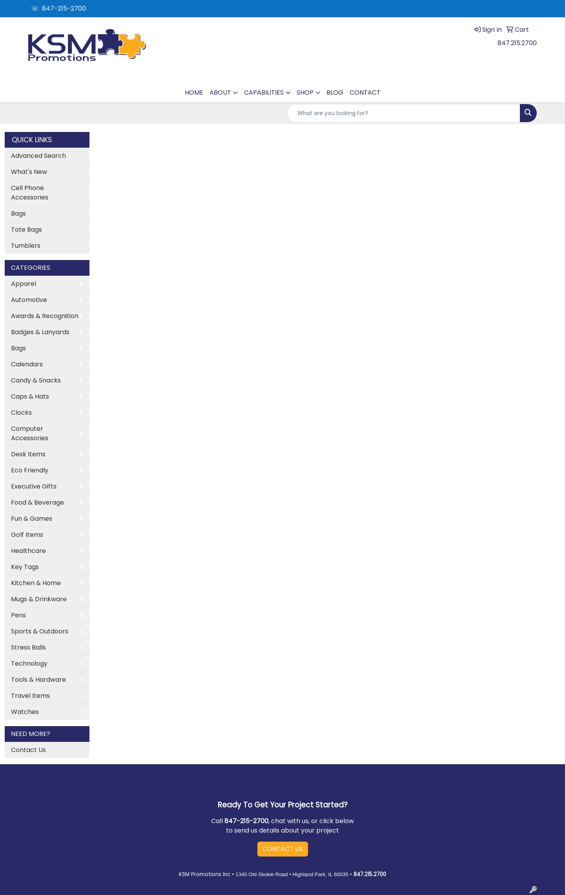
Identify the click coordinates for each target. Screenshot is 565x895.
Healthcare (28, 550)
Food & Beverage (37, 502)
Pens (18, 615)
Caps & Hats (30, 396)
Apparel (23, 283)
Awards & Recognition (44, 315)
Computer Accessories (29, 433)
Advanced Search (38, 155)
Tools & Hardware (38, 679)
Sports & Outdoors (39, 631)
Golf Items (27, 534)
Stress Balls (28, 647)
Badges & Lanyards (40, 332)
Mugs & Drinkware (39, 599)
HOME (194, 92)
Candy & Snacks (36, 380)
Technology (29, 663)
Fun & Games (31, 518)
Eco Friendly (29, 470)
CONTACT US (282, 848)
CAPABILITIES (264, 92)
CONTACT (365, 92)
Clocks (21, 412)
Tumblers (25, 245)
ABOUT (220, 92)
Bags (18, 213)
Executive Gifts (33, 486)
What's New (29, 171)
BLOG (334, 92)
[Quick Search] (403, 113)
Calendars (27, 364)
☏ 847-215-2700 (58, 8)
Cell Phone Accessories (29, 192)
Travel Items (30, 695)
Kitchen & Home (36, 583)
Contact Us (28, 749)
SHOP (305, 92)
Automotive (29, 299)
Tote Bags (26, 229)
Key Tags (25, 566)
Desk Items (28, 454)
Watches (25, 711)
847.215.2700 (517, 43)
